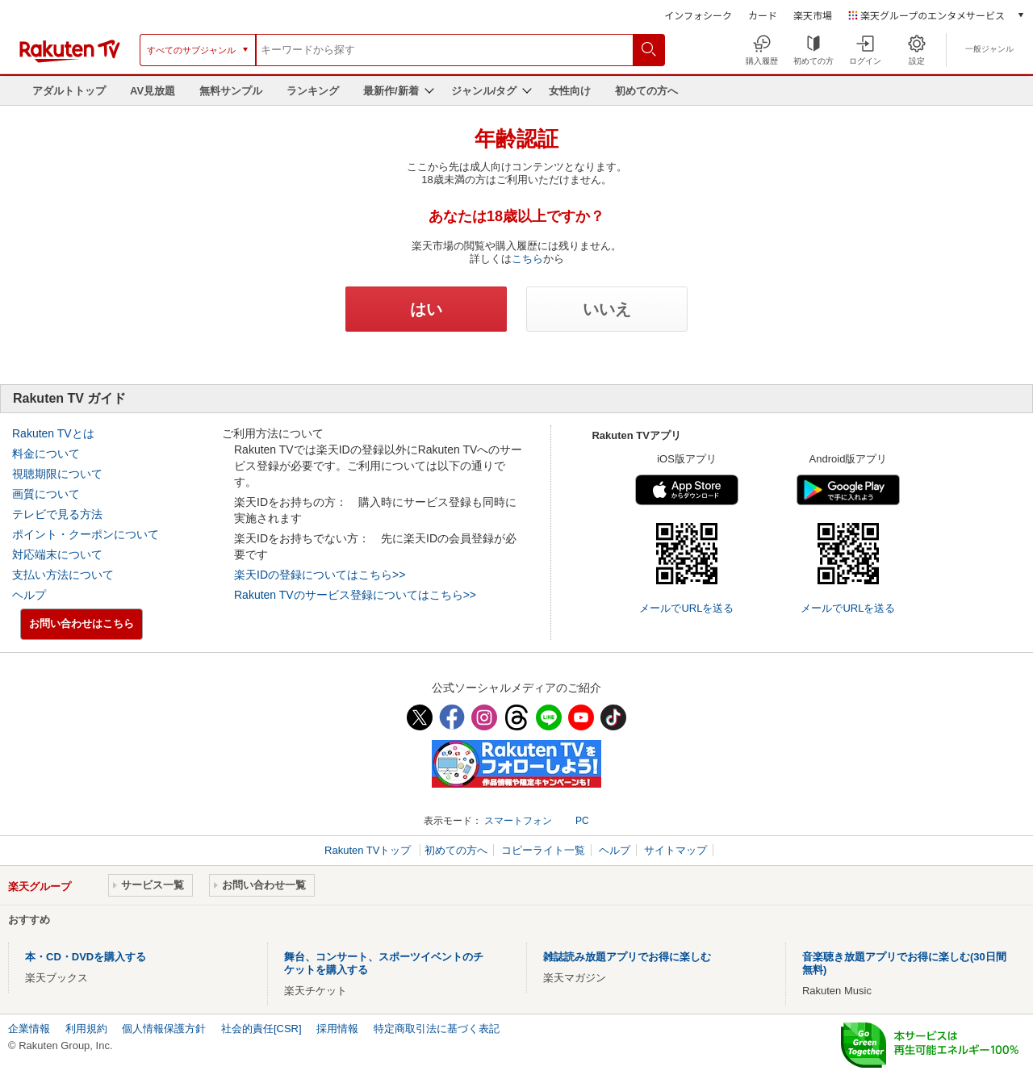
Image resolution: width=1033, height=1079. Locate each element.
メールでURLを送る (686, 608)
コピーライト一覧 (543, 850)
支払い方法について (63, 574)
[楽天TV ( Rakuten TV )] (69, 59)
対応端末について (57, 554)
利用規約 (86, 1029)
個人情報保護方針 (164, 1029)
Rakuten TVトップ (369, 850)
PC (582, 820)
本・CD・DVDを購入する (85, 957)
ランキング (312, 91)
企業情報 (29, 1029)
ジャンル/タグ (484, 91)
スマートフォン (518, 820)
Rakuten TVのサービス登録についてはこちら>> (355, 594)
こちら (527, 259)
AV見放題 (152, 91)
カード (762, 15)
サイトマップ (675, 850)
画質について (46, 493)
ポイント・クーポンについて (85, 534)
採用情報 (337, 1029)
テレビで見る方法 (57, 514)
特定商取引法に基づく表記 (437, 1029)
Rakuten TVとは (53, 433)
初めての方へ (646, 91)
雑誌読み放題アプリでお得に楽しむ (627, 957)
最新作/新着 (391, 91)
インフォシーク (698, 15)
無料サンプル (230, 91)
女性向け (570, 91)
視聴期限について (57, 473)
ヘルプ (29, 594)
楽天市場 (812, 15)
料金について (46, 453)
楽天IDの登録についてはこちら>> (319, 574)
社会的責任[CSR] (261, 1029)
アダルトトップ (69, 91)
